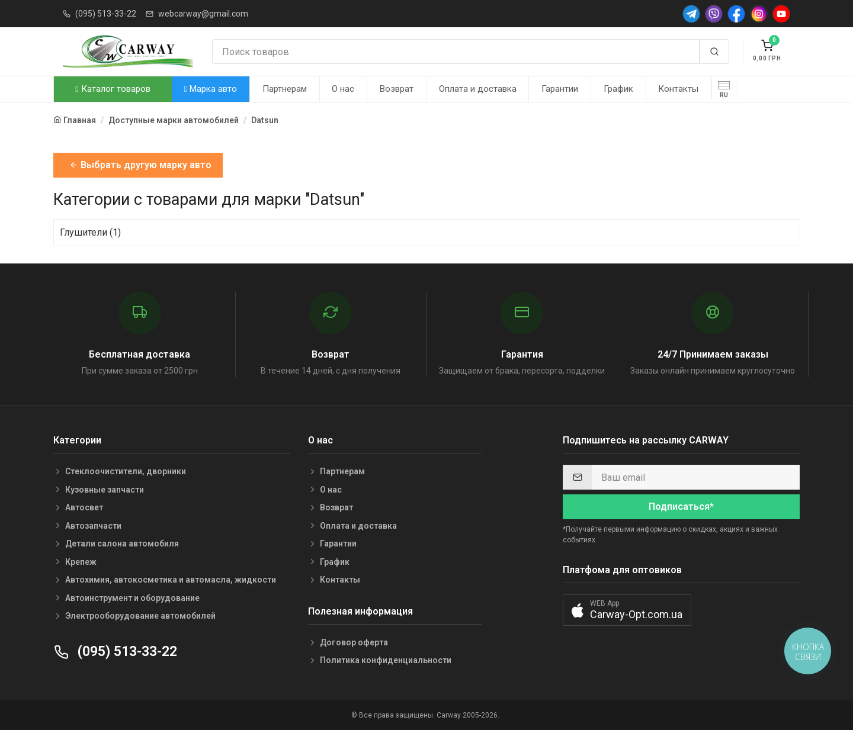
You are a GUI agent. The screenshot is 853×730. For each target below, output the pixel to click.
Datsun (264, 120)
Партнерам (284, 88)
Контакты (678, 88)
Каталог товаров (112, 88)
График (618, 88)
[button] (627, 610)
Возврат (396, 88)
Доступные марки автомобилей (173, 120)
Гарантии (559, 88)
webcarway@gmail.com (203, 13)
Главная (79, 120)
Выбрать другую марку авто (140, 165)
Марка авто (210, 88)
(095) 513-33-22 (105, 13)
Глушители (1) (90, 232)
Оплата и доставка (478, 88)
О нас (343, 88)
